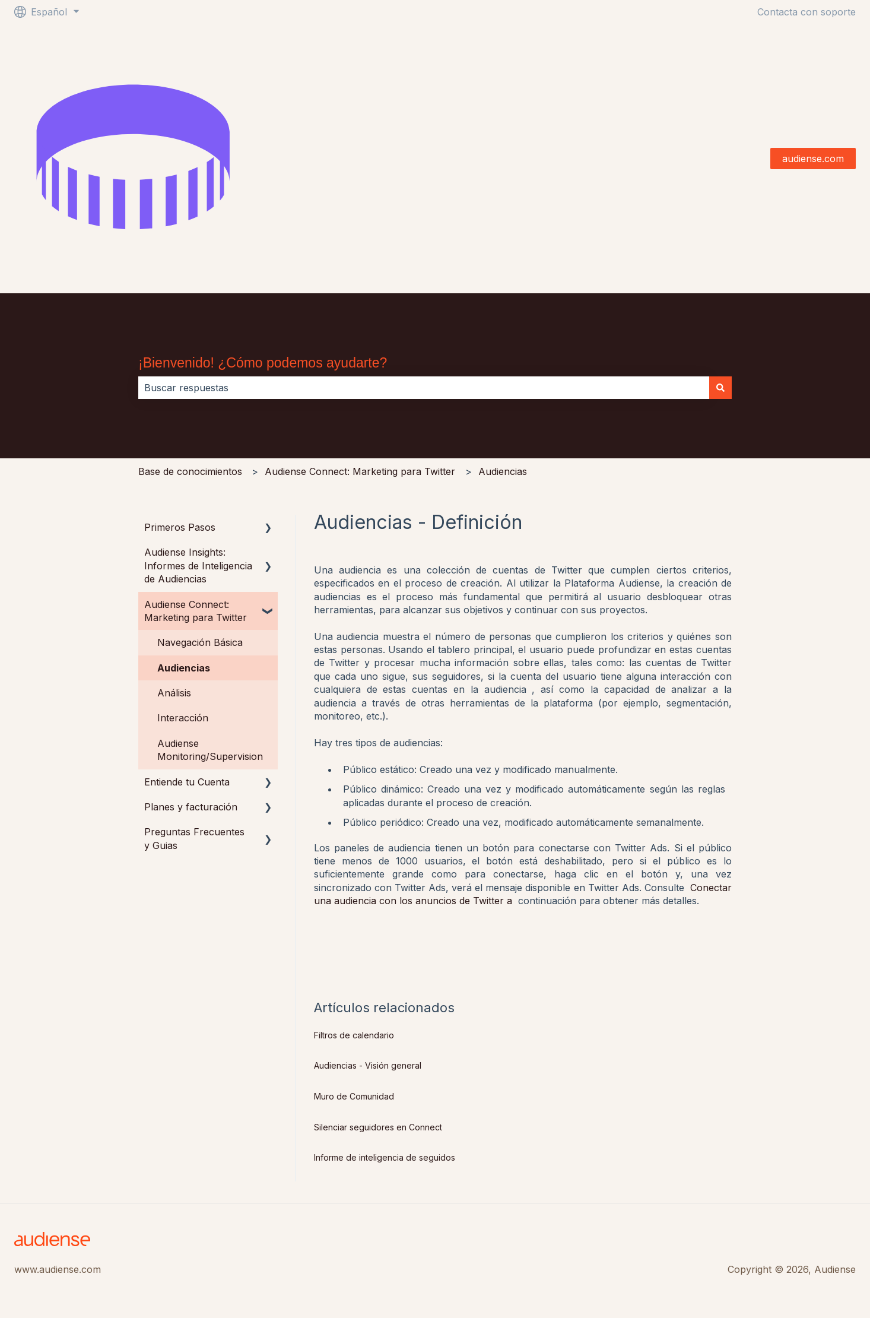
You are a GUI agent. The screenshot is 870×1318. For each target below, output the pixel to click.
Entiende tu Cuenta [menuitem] (187, 782)
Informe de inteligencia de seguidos (384, 1157)
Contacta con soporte (806, 12)
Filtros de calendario (354, 1035)
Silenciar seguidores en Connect (378, 1127)
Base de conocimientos (190, 471)
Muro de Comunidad (354, 1096)
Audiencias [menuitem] (183, 668)
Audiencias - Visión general (367, 1065)
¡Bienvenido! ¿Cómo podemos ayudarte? (262, 362)
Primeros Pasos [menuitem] (179, 527)
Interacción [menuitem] (182, 718)
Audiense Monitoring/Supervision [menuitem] (210, 749)
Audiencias (502, 471)
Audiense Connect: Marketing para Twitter (360, 471)
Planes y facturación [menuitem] (190, 807)
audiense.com (813, 158)
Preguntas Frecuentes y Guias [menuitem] (194, 838)
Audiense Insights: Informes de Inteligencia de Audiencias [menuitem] (198, 565)
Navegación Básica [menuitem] (200, 642)
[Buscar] (720, 387)
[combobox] (423, 387)
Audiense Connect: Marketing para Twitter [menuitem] (195, 610)
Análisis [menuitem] (174, 693)
